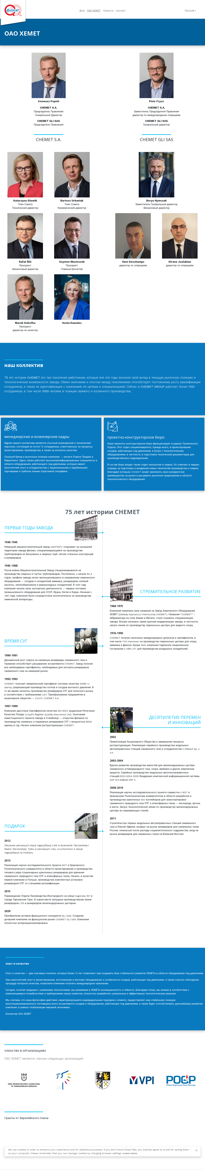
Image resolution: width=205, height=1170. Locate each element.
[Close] (196, 1150)
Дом (82, 10)
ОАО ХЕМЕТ (94, 10)
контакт (121, 10)
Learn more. (130, 1153)
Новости (108, 10)
